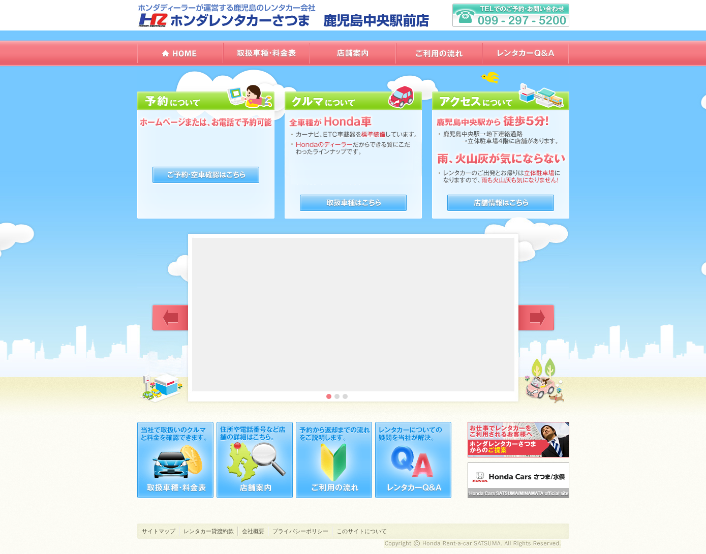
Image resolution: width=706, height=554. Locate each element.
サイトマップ (158, 531)
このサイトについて (361, 531)
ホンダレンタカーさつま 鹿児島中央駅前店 (284, 15)
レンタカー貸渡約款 (208, 531)
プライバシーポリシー (300, 531)
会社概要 (253, 531)
